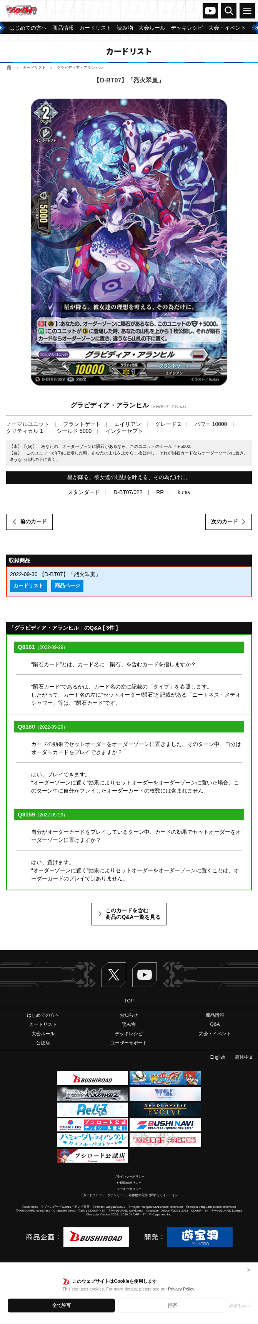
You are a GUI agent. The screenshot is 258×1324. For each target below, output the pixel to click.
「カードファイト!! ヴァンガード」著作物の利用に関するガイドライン (129, 1195)
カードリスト (34, 67)
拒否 (172, 1305)
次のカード (224, 521)
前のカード (33, 521)
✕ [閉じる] (248, 1270)
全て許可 (61, 1305)
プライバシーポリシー (129, 1176)
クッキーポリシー (129, 1189)
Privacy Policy (181, 1289)
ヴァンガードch (210, 10)
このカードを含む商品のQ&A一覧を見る (132, 913)
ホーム (9, 67)
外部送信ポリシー (129, 1183)
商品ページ (67, 585)
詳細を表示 (239, 1305)
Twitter (114, 974)
